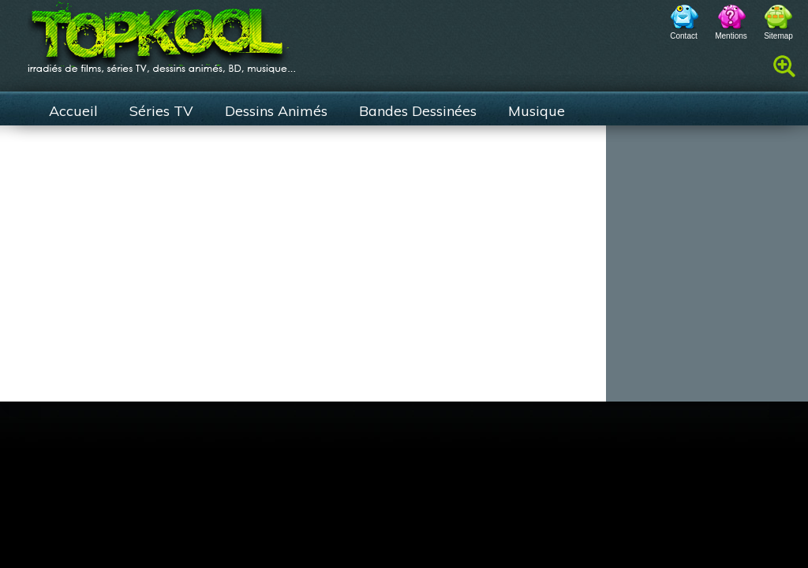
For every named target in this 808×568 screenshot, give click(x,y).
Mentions (731, 36)
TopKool (162, 32)
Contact (683, 36)
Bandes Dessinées (418, 111)
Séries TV (161, 111)
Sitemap (778, 36)
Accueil (73, 111)
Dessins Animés (276, 111)
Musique (536, 111)
